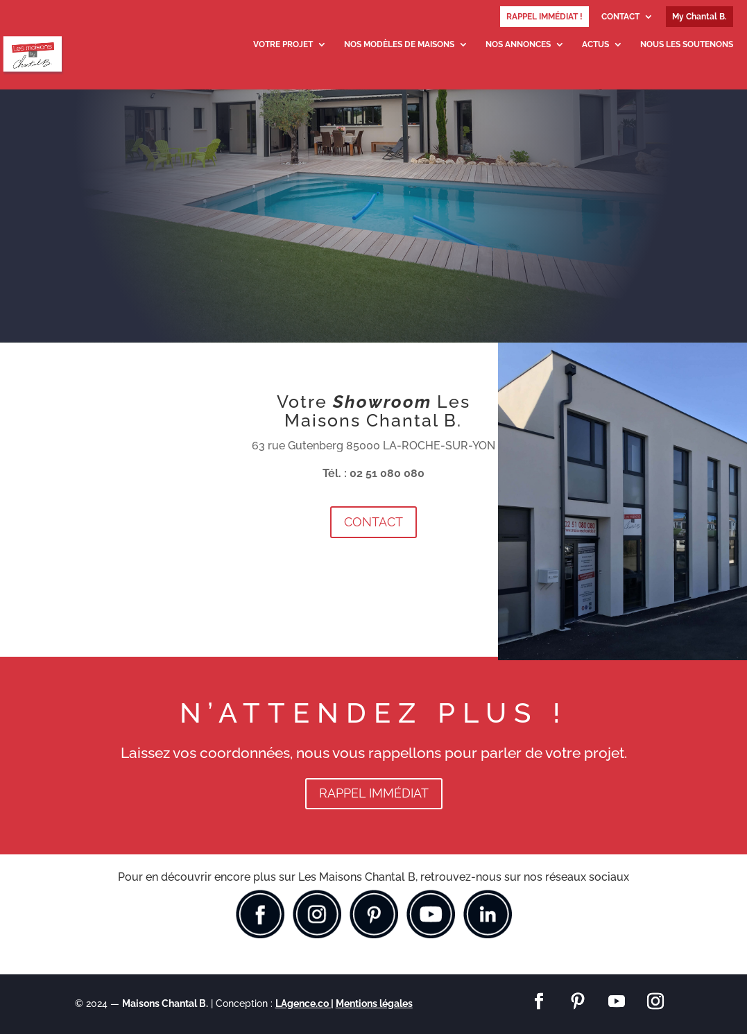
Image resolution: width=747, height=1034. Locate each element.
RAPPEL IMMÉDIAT (374, 793)
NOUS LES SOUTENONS (686, 44)
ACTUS (595, 44)
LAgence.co (303, 1003)
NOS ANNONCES (518, 44)
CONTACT (620, 16)
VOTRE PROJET (283, 44)
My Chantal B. (699, 16)
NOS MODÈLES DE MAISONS (399, 44)
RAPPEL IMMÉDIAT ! (544, 16)
